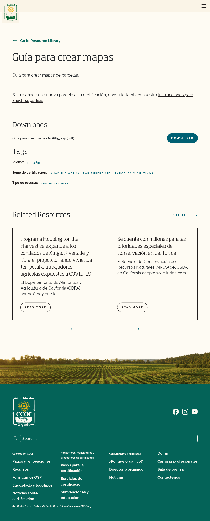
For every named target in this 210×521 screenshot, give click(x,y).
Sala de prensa (171, 469)
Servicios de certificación (72, 481)
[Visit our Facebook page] (176, 411)
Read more (35, 307)
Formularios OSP (27, 477)
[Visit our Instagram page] (185, 411)
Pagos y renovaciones (31, 461)
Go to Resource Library (36, 40)
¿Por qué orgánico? (126, 461)
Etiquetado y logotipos (32, 485)
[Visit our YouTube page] (195, 411)
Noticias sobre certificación (25, 496)
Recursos (20, 469)
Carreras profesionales (178, 461)
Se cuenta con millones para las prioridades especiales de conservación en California (151, 246)
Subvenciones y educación (75, 495)
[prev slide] (73, 329)
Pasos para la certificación (72, 468)
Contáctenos (169, 477)
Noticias (116, 477)
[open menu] (204, 6)
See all (185, 215)
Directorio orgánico (126, 469)
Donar (163, 453)
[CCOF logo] (10, 12)
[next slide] (137, 329)
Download (182, 138)
